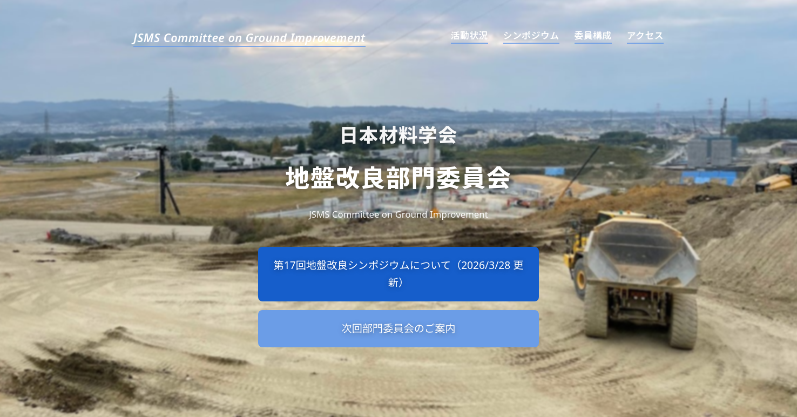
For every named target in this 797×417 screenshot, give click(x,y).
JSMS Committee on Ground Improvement (249, 38)
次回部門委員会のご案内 (398, 328)
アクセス (645, 35)
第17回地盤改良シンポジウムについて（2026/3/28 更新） (399, 274)
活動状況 (469, 35)
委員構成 (593, 35)
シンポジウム (531, 35)
